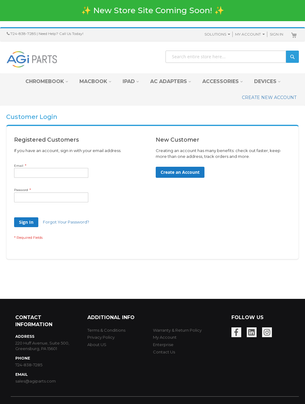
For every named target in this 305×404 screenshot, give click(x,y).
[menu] (152, 89)
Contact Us (164, 351)
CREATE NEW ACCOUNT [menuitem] (269, 97)
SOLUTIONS (215, 34)
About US (96, 344)
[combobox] (232, 57)
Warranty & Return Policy (177, 330)
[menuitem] (44, 81)
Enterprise (163, 344)
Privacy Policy (101, 337)
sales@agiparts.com (35, 381)
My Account (248, 34)
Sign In (276, 34)
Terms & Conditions (106, 330)
